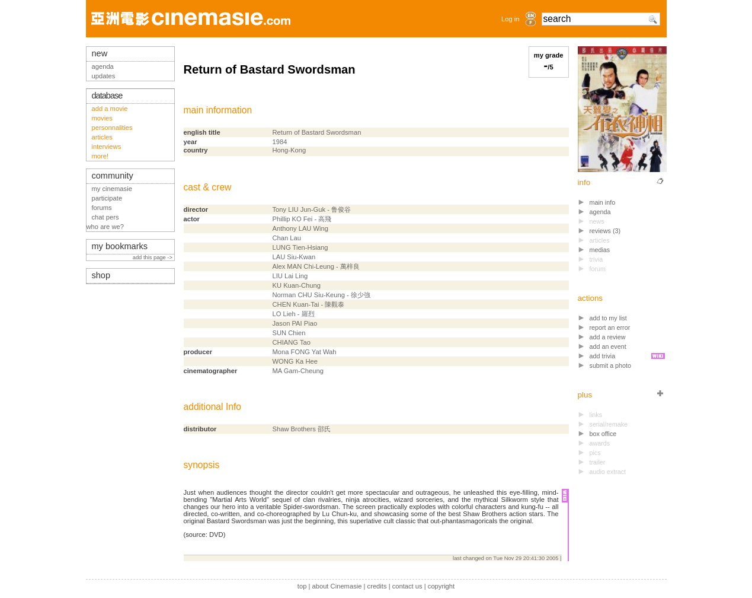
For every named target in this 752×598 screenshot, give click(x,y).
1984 (280, 141)
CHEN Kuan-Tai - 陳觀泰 (309, 304)
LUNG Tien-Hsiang (300, 247)
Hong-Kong (289, 150)
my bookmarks (120, 246)
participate (107, 198)
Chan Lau (287, 237)
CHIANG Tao (292, 342)
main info (603, 202)
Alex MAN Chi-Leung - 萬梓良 (316, 266)
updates (104, 75)
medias (600, 249)
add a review (608, 337)
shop (101, 275)
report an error (610, 327)
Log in (510, 19)
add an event (608, 346)
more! (100, 156)
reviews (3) (605, 230)
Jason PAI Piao (295, 323)
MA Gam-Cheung (298, 370)
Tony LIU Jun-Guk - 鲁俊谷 (312, 209)
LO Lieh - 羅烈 (294, 313)
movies (102, 118)
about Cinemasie (336, 586)
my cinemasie (112, 188)
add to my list (608, 318)
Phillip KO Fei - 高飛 (302, 218)
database (107, 95)
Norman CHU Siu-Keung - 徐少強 (321, 294)
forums (102, 207)
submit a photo (611, 365)
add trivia (603, 356)
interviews (106, 146)
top (302, 586)
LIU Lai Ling (290, 275)
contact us (407, 586)
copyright (441, 586)
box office (603, 433)
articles (102, 137)
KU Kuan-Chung (297, 285)
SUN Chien (289, 332)
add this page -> (153, 257)
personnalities (112, 127)
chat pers (105, 217)
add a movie (110, 108)
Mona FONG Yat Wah (305, 351)
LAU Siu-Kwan (294, 256)
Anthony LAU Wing (301, 228)
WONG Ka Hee (295, 361)
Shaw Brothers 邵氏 (302, 428)
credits (377, 586)
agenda (600, 211)
